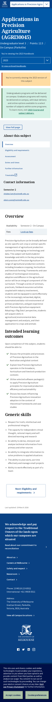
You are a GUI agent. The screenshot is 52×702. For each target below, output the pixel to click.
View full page (13, 127)
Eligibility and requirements (17, 150)
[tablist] (30, 4)
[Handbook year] (26, 60)
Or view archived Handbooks (14, 66)
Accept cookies (13, 695)
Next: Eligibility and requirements (25, 490)
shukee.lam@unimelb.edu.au (16, 194)
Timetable (14, 176)
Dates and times (12, 162)
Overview (9, 144)
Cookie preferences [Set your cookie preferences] (37, 695)
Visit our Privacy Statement (23, 685)
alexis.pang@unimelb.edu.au (16, 200)
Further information (14, 168)
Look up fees (27, 231)
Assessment (10, 156)
